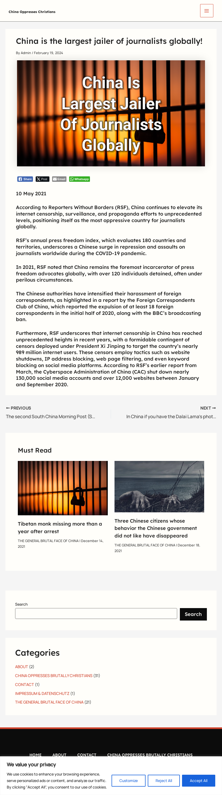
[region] (111, 775)
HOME (35, 753)
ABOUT (21, 665)
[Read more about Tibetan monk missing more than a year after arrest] (63, 486)
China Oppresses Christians (55, 10)
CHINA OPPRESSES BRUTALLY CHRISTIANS (53, 674)
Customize (128, 780)
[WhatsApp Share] (79, 179)
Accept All (198, 780)
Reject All (164, 780)
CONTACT (24, 683)
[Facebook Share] (25, 179)
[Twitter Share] (42, 179)
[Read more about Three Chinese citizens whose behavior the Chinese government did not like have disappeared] (159, 485)
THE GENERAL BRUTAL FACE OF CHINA (48, 539)
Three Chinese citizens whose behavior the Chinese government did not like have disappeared (156, 527)
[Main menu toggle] (206, 10)
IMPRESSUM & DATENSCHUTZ (42, 692)
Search (21, 603)
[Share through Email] (59, 179)
